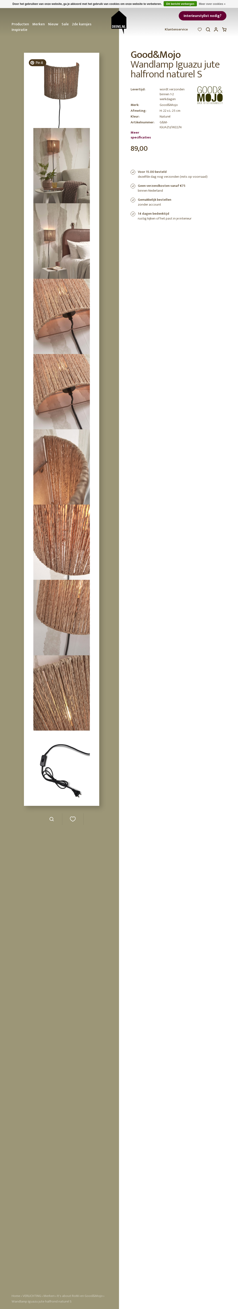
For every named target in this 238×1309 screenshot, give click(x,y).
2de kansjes (81, 24)
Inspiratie (19, 30)
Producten (20, 24)
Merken (38, 24)
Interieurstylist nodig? (202, 16)
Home (16, 1296)
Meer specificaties (141, 135)
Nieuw (53, 24)
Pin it (36, 63)
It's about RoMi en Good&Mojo (80, 1296)
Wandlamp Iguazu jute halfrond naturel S (42, 1301)
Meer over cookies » (212, 4)
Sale (65, 24)
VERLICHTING (32, 1296)
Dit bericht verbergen (180, 4)
